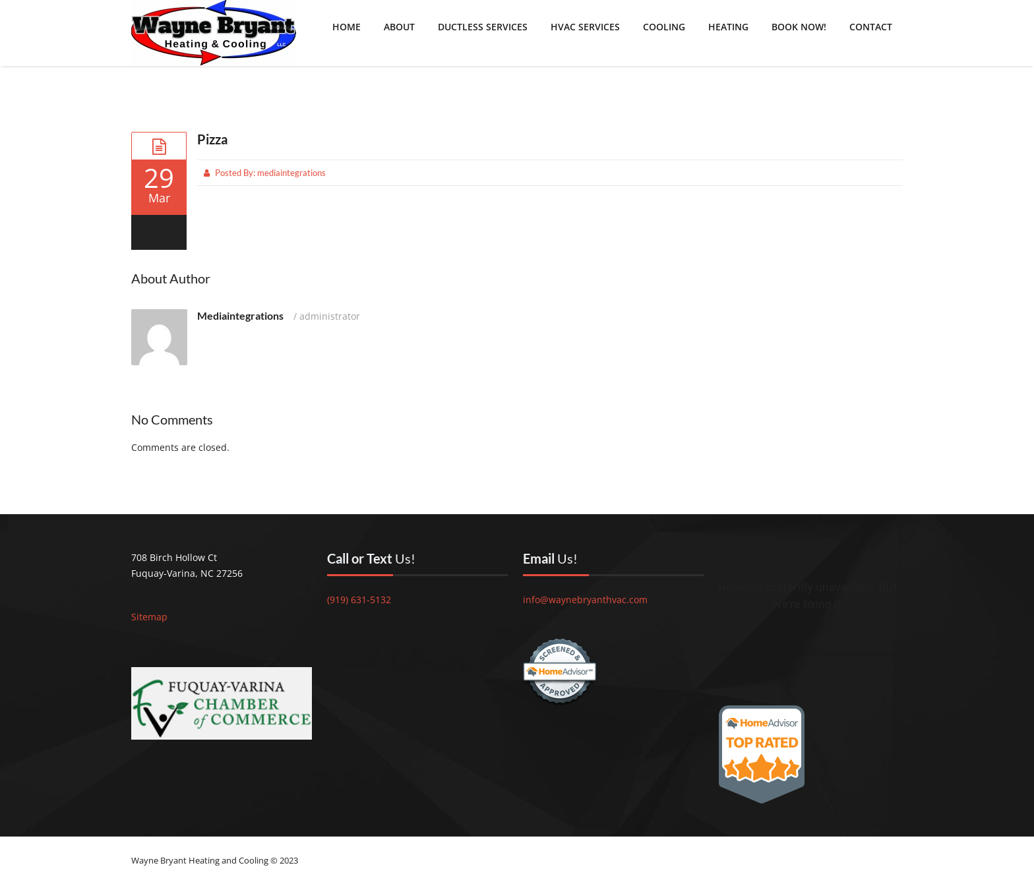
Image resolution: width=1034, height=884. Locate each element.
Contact (870, 26)
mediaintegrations (291, 172)
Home (346, 26)
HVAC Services (585, 26)
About (399, 26)
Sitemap (149, 616)
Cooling (664, 26)
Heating (728, 26)
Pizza (212, 139)
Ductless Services (483, 26)
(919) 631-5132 (359, 599)
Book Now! (799, 26)
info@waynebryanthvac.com (585, 599)
